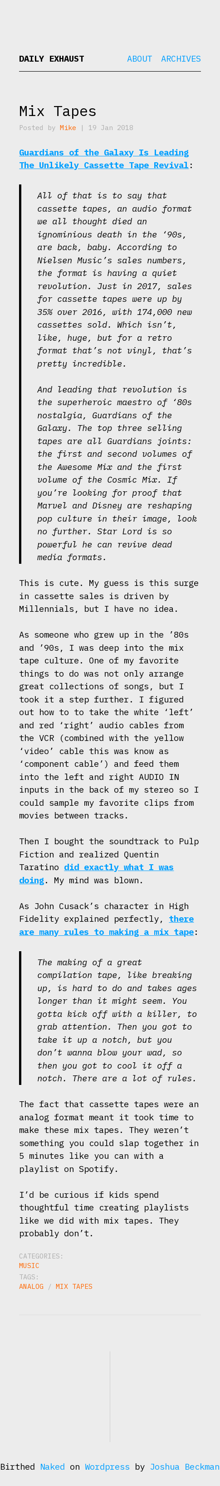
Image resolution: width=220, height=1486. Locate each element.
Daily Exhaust (51, 58)
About (139, 58)
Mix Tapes (58, 110)
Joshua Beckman (185, 1466)
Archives (181, 58)
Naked (52, 1466)
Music (29, 1265)
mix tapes (74, 1286)
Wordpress (107, 1466)
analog (31, 1286)
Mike (68, 127)
